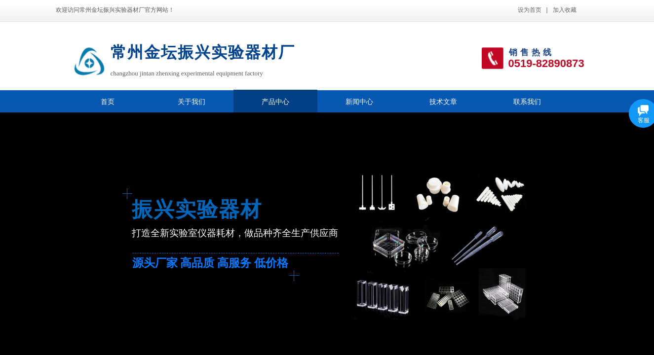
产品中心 (275, 102)
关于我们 (191, 102)
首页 (108, 102)
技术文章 (443, 102)
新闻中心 (359, 102)
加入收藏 (565, 9)
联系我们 (527, 102)
